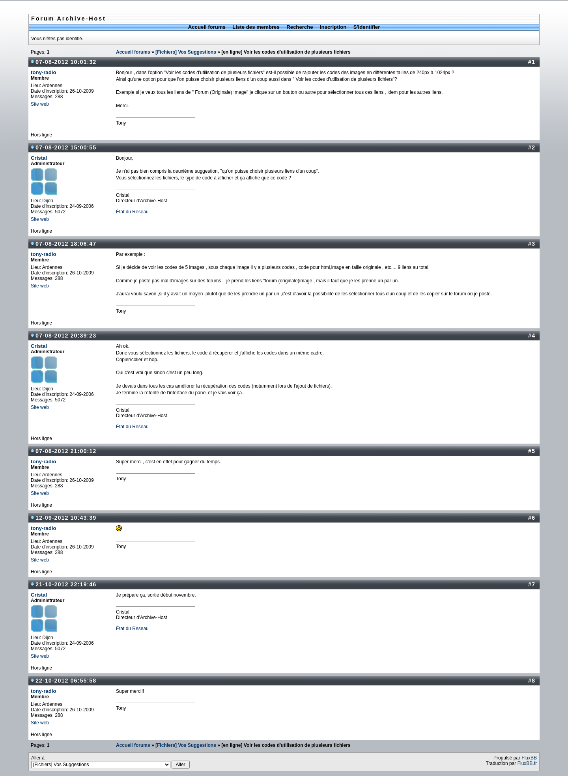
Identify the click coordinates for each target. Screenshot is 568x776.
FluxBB (529, 758)
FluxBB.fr (527, 763)
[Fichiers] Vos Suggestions (185, 52)
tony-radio (43, 72)
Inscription (333, 27)
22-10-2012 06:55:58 (66, 680)
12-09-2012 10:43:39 (66, 518)
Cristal (39, 158)
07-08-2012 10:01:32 (66, 62)
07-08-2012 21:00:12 (66, 451)
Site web (40, 104)
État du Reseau (132, 212)
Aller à (110, 762)
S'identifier (366, 27)
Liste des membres (255, 27)
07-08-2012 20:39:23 (66, 335)
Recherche (299, 27)
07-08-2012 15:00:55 (66, 147)
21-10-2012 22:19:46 (66, 584)
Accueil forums (207, 27)
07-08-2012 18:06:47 (66, 244)
